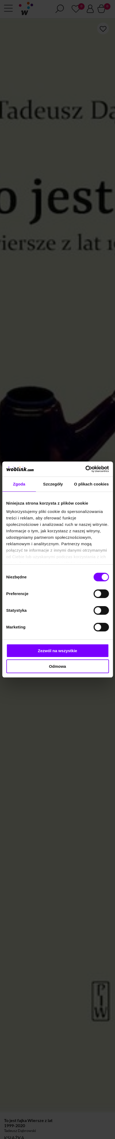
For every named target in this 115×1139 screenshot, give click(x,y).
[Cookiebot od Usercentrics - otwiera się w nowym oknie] (85, 469)
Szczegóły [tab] (53, 484)
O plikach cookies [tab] (91, 484)
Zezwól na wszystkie (57, 650)
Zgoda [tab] (19, 484)
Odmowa (57, 666)
